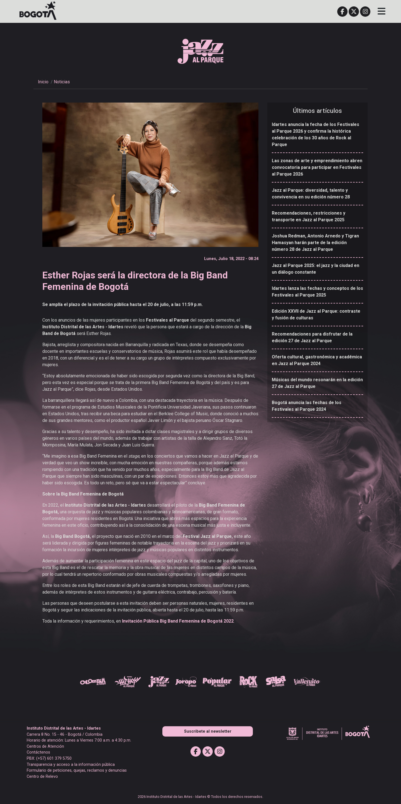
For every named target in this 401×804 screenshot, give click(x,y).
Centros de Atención (45, 746)
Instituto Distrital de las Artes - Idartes (64, 728)
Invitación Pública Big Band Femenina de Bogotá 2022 (178, 621)
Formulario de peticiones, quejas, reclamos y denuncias (77, 770)
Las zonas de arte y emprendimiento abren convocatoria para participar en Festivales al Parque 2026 (317, 167)
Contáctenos (38, 752)
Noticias (62, 81)
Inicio (43, 81)
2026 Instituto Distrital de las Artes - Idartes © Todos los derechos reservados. (200, 797)
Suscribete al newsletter (207, 731)
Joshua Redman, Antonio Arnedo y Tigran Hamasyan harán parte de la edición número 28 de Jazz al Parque (315, 242)
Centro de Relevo (42, 776)
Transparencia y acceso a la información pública (71, 764)
